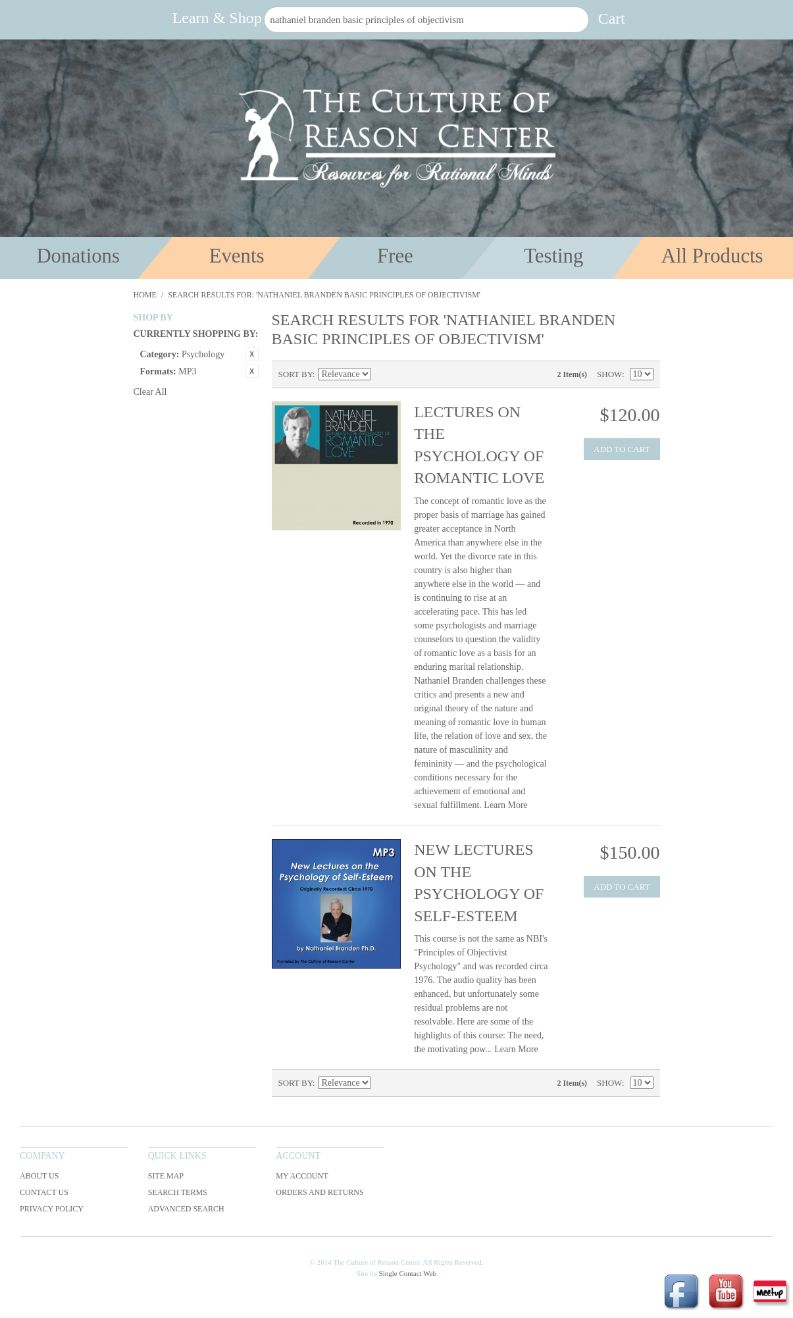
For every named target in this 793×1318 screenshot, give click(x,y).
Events (237, 256)
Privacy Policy (52, 1208)
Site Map (166, 1175)
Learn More (505, 805)
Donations (78, 256)
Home (145, 294)
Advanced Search (186, 1208)
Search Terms (177, 1192)
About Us (39, 1175)
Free (395, 256)
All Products (712, 256)
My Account (302, 1175)
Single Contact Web (408, 1273)
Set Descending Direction (383, 374)
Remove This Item (252, 354)
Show (609, 374)
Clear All (150, 392)
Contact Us (44, 1192)
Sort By (295, 374)
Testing (553, 256)
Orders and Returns (319, 1192)
